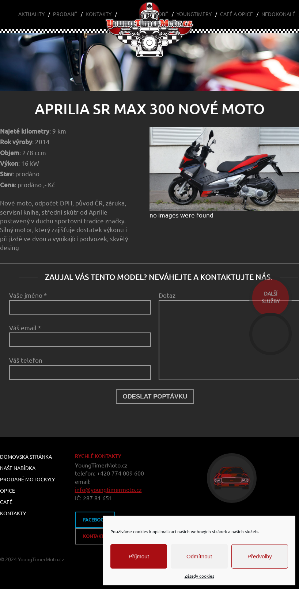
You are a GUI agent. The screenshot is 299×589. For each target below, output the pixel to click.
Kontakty (98, 14)
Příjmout (139, 556)
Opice (7, 491)
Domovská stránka (26, 457)
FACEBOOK (95, 519)
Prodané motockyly (27, 479)
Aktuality (31, 14)
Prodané (65, 14)
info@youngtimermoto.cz (108, 489)
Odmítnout (199, 556)
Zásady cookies (199, 576)
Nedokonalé (278, 14)
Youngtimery (194, 14)
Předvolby (259, 556)
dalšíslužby (271, 297)
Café (6, 502)
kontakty (95, 536)
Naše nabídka (17, 468)
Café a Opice (236, 14)
